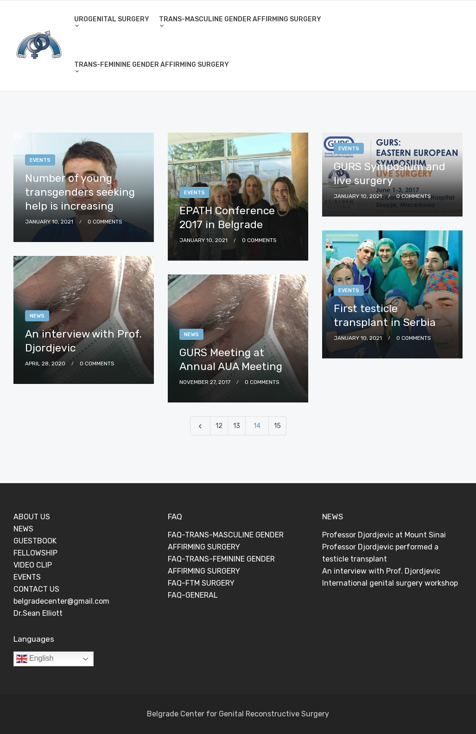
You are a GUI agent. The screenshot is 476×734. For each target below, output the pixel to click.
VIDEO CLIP (32, 565)
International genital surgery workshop (390, 583)
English (35, 658)
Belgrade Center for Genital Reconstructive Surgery (238, 713)
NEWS (23, 528)
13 (236, 426)
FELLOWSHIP (35, 553)
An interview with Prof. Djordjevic (381, 571)
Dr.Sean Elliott (38, 613)
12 (219, 426)
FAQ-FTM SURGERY (201, 583)
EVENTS (27, 577)
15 (277, 426)
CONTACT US (36, 589)
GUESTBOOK (35, 540)
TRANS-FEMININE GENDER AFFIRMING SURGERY (151, 65)
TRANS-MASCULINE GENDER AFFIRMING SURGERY (240, 19)
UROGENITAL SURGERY (111, 19)
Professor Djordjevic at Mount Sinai (384, 534)
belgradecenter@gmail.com (61, 601)
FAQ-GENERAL (193, 595)
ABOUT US (31, 516)
